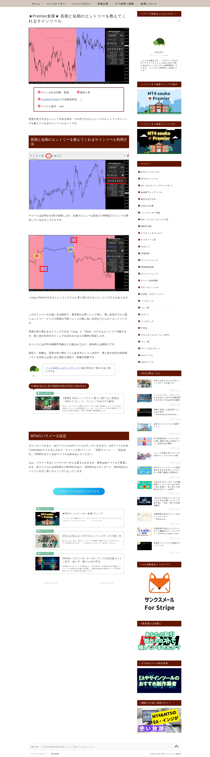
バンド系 (145, 308)
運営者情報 (55, 754)
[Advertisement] (107, 611)
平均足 (144, 328)
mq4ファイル (147, 362)
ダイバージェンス (149, 274)
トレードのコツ (81, 3)
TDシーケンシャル (150, 287)
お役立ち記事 (147, 206)
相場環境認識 (147, 267)
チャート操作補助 (149, 280)
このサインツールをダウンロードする (78, 494)
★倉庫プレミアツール (151, 192)
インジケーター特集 (150, 212)
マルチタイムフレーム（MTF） (156, 335)
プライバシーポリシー (39, 754)
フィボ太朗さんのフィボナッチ (62, 368)
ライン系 (145, 341)
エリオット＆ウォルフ (151, 233)
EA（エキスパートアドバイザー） (157, 185)
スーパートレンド (149, 260)
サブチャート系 (148, 240)
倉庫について (149, 3)
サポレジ (145, 246)
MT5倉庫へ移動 (124, 3)
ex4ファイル (147, 355)
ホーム (36, 3)
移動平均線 (146, 226)
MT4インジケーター (150, 172)
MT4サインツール (149, 179)
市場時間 (145, 253)
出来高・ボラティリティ (152, 294)
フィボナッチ (147, 321)
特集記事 (103, 3)
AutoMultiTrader (50, 99)
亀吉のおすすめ (148, 199)
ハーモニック (147, 301)
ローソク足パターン (150, 348)
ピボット (145, 314)
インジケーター (56, 3)
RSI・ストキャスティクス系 (154, 219)
